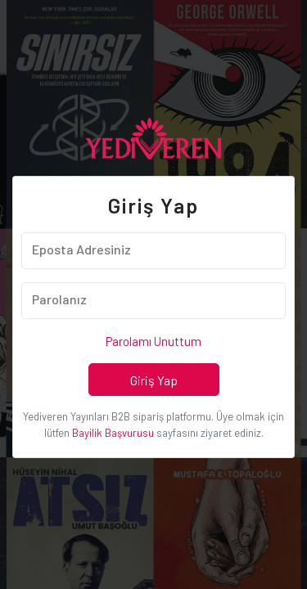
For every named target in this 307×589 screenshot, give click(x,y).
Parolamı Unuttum (153, 341)
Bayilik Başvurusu (113, 432)
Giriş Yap (154, 380)
